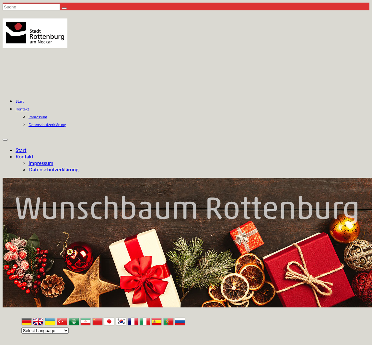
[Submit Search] (64, 8)
